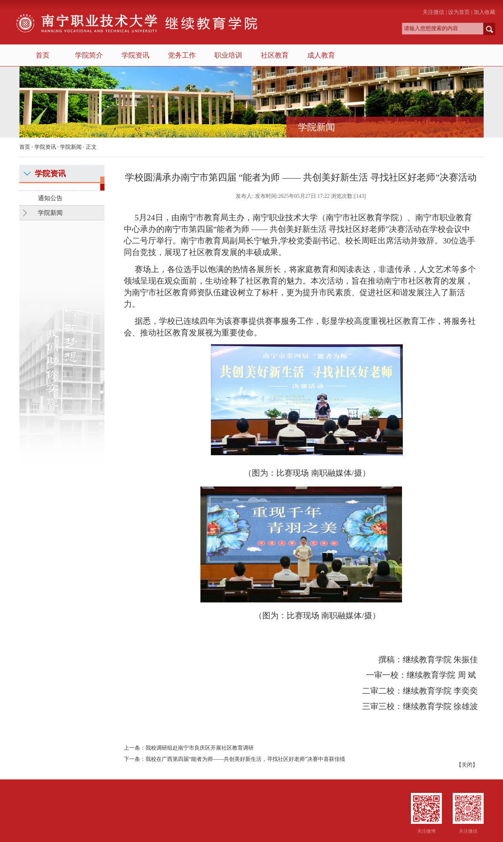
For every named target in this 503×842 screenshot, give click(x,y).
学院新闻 (71, 147)
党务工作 (182, 55)
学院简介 (89, 55)
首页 (43, 55)
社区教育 (275, 55)
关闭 (467, 765)
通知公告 (50, 198)
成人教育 (321, 55)
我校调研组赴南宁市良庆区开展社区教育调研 (199, 748)
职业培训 (228, 55)
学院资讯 (135, 55)
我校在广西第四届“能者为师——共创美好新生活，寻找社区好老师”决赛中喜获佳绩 (245, 759)
